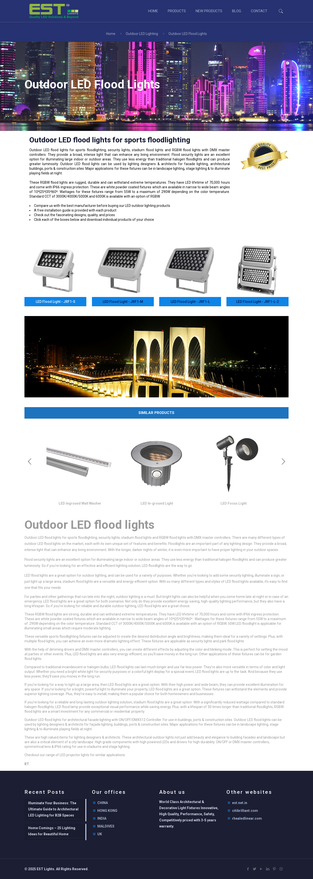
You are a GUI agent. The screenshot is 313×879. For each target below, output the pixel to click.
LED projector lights (74, 755)
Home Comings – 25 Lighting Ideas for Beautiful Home (51, 831)
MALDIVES (105, 826)
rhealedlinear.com (247, 818)
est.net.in (239, 803)
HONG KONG (107, 811)
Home (110, 34)
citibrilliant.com (245, 811)
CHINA (102, 803)
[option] (80, 468)
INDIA (101, 818)
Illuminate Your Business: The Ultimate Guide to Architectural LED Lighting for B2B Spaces (53, 809)
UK (99, 834)
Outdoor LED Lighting (142, 34)
